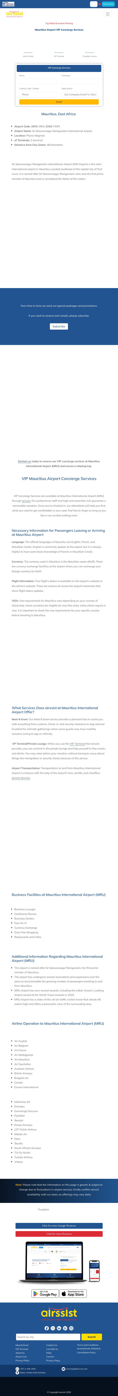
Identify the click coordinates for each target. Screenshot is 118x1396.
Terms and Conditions (88, 1345)
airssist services (21, 778)
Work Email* (67, 88)
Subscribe (59, 326)
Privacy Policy (22, 1360)
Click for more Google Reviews (59, 1225)
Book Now (108, 4)
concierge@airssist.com (76, 1369)
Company (66, 75)
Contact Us (51, 1345)
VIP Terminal (77, 743)
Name (22, 75)
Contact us (24, 461)
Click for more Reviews (59, 1233)
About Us (20, 1352)
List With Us (52, 1349)
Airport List (21, 1356)
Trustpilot (43, 1209)
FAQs (49, 1352)
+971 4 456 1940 (28, 1369)
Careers (50, 1356)
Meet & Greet (22, 1345)
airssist (26, 500)
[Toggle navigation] (108, 14)
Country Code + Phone (29, 88)
